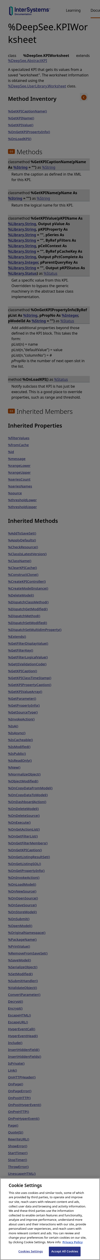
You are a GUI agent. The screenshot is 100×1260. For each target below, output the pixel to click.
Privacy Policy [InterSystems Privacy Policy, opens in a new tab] (73, 1247)
